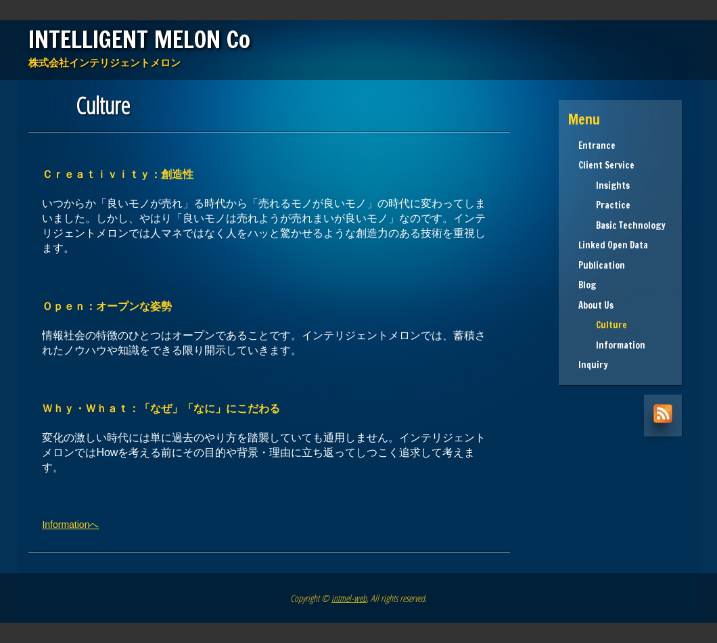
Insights (604, 185)
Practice (604, 205)
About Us (596, 305)
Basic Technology (622, 225)
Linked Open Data (613, 245)
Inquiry (593, 365)
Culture (602, 325)
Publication (601, 265)
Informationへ (70, 524)
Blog (587, 285)
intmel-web (349, 598)
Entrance (597, 145)
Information (611, 345)
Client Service (606, 165)
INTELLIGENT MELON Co (139, 39)
